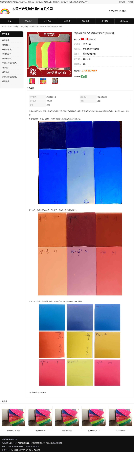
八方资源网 (14, 450)
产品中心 (28, 21)
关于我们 (105, 21)
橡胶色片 (5, 68)
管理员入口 (29, 450)
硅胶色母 (5, 81)
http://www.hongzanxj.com (37, 392)
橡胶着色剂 (24, 26)
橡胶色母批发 (67, 431)
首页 (9, 21)
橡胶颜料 (5, 45)
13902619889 (89, 70)
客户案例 (85, 21)
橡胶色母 (5, 40)
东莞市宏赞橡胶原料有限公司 (41, 443)
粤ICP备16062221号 (24, 443)
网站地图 (37, 450)
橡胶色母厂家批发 (13, 431)
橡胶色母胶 (6, 49)
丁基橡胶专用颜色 (9, 63)
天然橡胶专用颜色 (9, 77)
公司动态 (66, 21)
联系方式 (124, 21)
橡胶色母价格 (40, 431)
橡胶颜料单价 (120, 431)
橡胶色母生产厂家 (94, 431)
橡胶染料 (5, 72)
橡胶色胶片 (6, 54)
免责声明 (22, 450)
